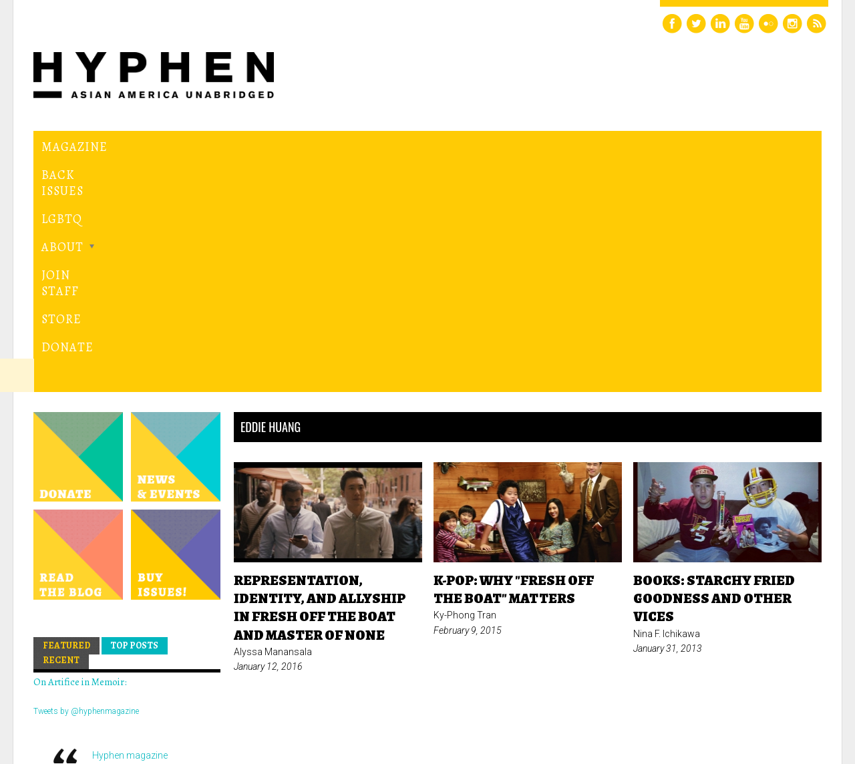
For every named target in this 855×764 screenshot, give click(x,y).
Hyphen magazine (130, 527)
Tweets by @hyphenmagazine (86, 483)
